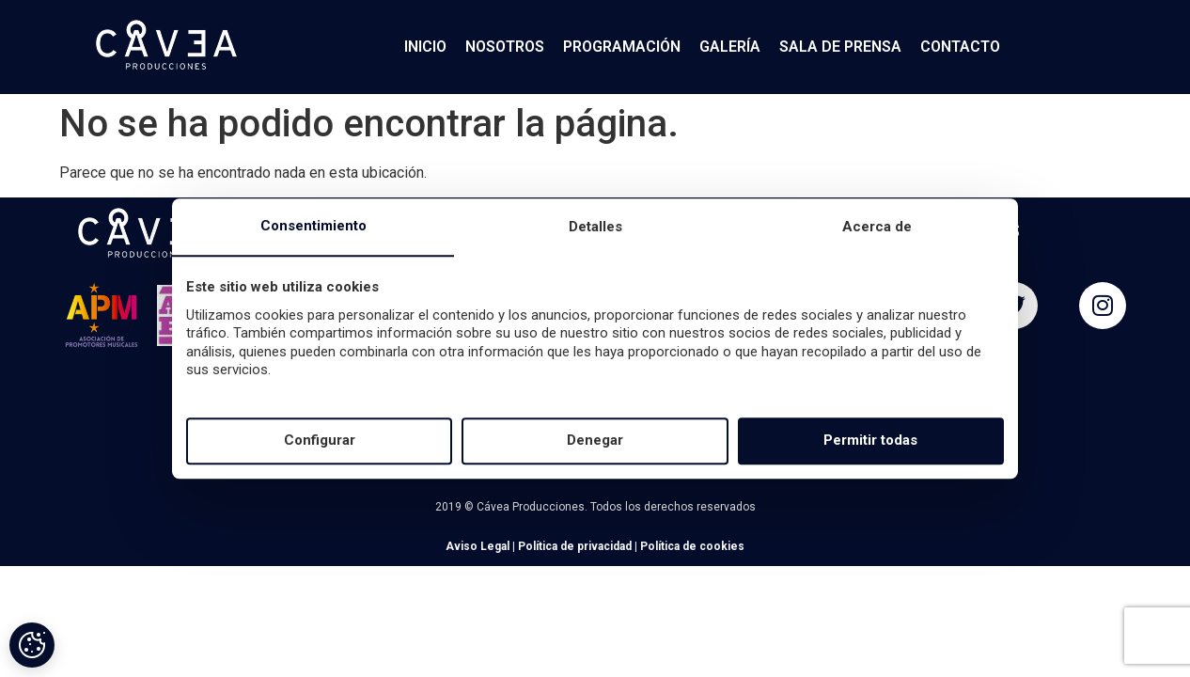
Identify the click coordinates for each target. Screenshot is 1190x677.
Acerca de (877, 226)
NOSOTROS (504, 46)
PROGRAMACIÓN (622, 46)
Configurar (319, 441)
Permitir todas (870, 441)
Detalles (595, 226)
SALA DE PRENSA (840, 46)
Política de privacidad (575, 546)
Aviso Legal (477, 546)
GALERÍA (729, 46)
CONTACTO (960, 46)
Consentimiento (313, 225)
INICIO (425, 46)
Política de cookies (692, 546)
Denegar (595, 441)
